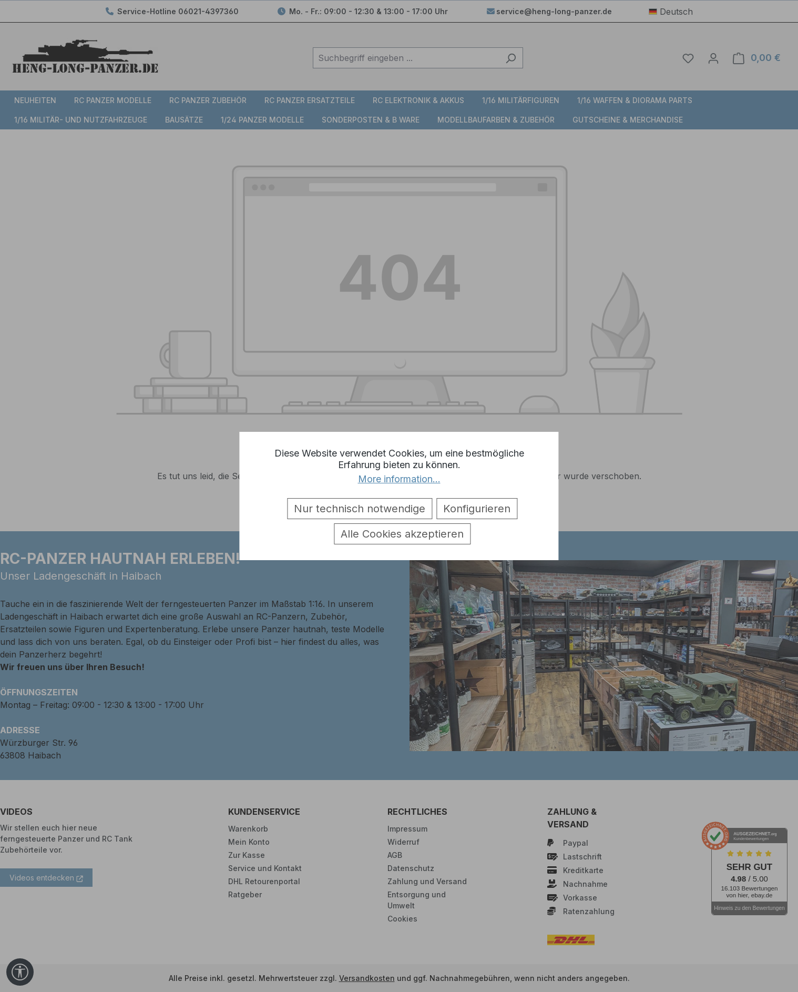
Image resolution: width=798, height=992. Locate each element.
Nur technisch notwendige (359, 508)
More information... (399, 478)
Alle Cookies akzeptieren (402, 534)
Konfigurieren (476, 508)
